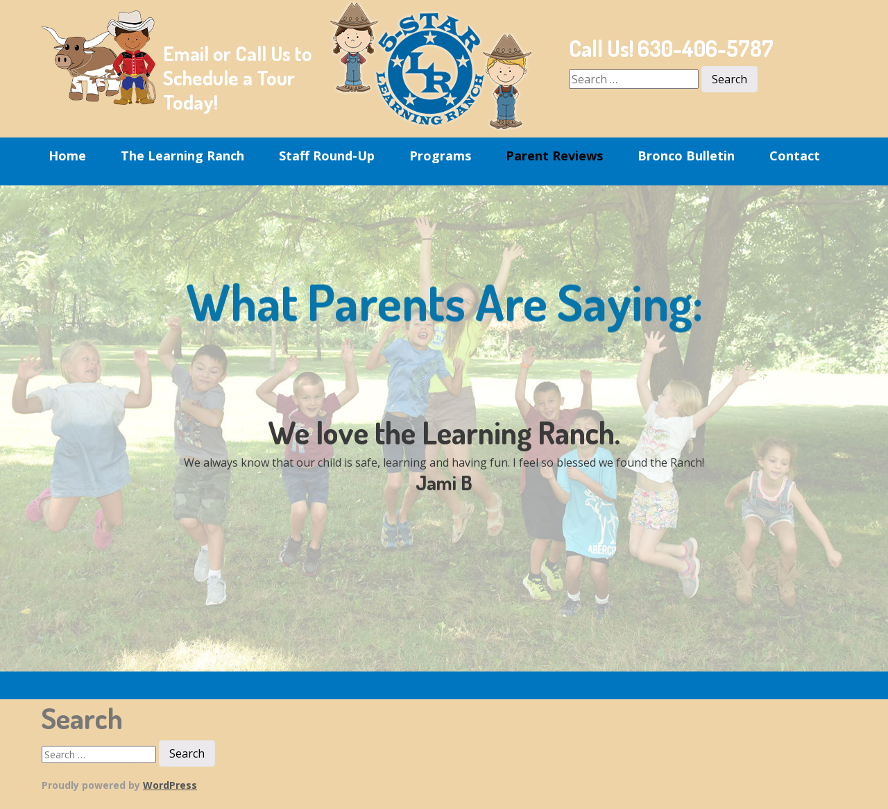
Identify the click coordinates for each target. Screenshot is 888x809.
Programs (440, 155)
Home (67, 155)
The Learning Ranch (182, 155)
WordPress (170, 785)
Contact (794, 155)
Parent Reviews (554, 155)
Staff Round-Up (327, 155)
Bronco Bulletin (686, 155)
